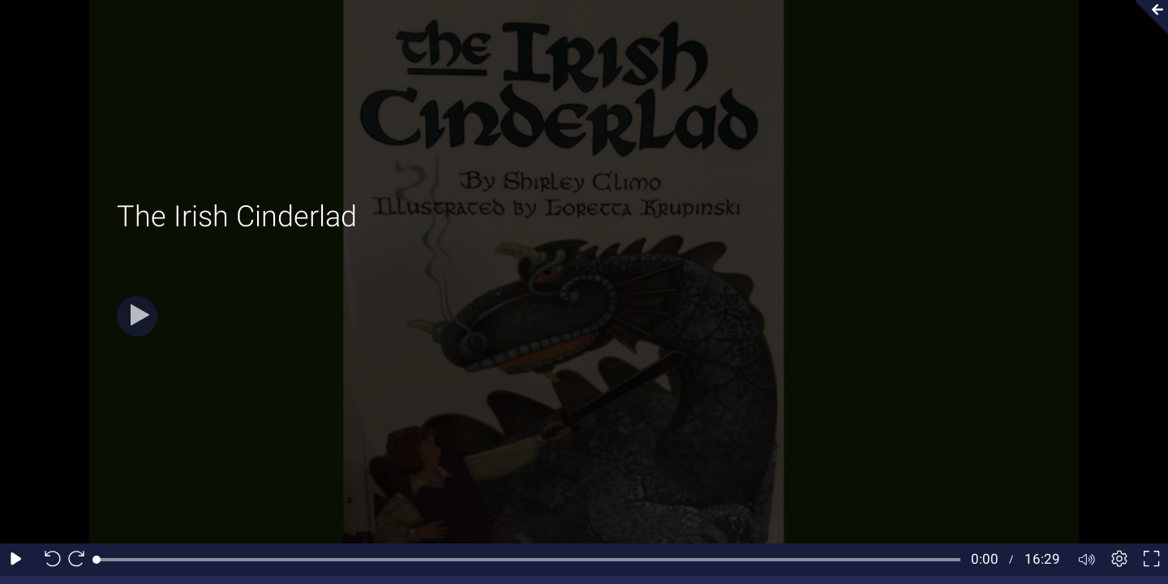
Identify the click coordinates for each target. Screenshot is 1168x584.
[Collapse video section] (1147, 17)
